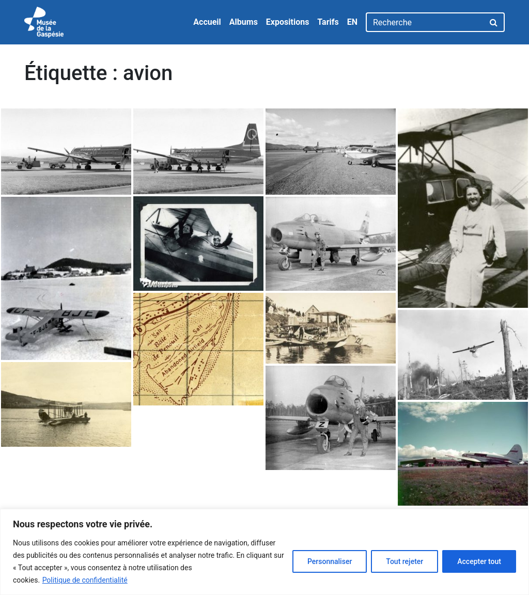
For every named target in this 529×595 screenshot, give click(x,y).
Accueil (207, 22)
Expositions (287, 22)
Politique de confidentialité (85, 580)
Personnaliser (329, 561)
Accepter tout (479, 561)
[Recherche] (425, 22)
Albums (243, 22)
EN (352, 22)
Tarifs (327, 22)
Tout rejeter (404, 561)
